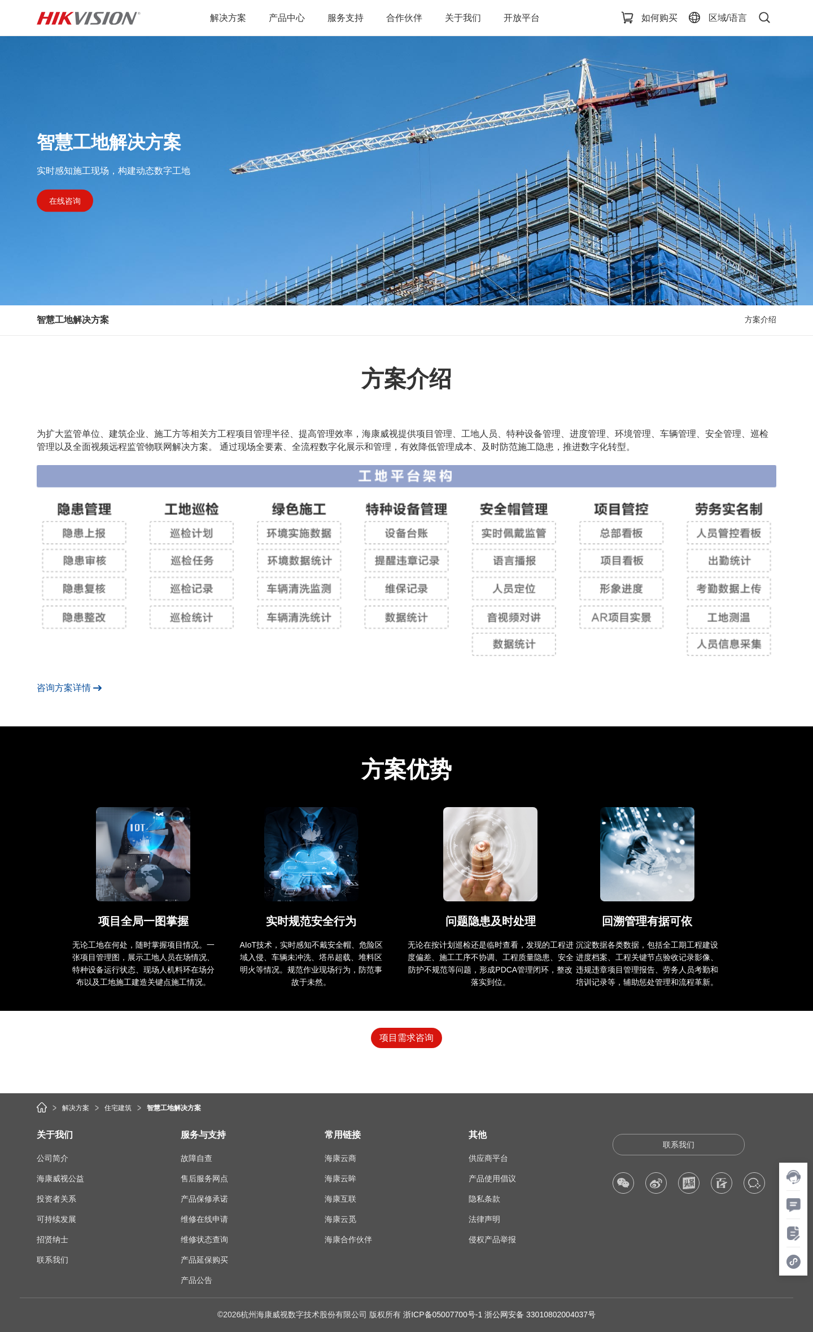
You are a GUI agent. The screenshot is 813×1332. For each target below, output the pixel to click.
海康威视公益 (60, 1178)
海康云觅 (340, 1219)
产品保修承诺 (204, 1198)
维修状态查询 (204, 1239)
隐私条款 (484, 1198)
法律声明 (484, 1219)
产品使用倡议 (492, 1178)
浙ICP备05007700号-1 (442, 1314)
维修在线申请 (204, 1219)
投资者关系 (56, 1198)
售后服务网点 (204, 1178)
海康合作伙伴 (348, 1239)
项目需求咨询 (406, 1037)
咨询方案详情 (64, 688)
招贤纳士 (52, 1239)
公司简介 (52, 1158)
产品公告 (196, 1280)
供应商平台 (488, 1158)
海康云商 (340, 1158)
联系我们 (52, 1259)
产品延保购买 (204, 1259)
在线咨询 (65, 200)
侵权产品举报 (492, 1239)
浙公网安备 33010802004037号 (540, 1314)
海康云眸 (340, 1178)
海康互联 (340, 1198)
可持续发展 (56, 1219)
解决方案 (75, 1108)
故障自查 (196, 1158)
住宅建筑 (118, 1108)
